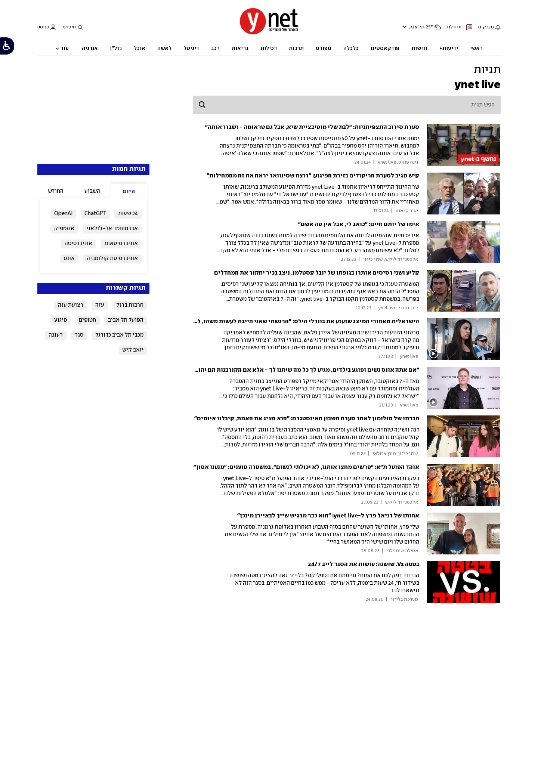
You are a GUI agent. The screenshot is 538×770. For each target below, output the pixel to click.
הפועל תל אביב (125, 320)
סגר (79, 335)
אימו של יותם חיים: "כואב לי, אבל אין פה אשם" (358, 224)
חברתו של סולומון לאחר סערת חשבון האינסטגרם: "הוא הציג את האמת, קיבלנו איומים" (306, 418)
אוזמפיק (64, 228)
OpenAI (63, 213)
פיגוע (60, 320)
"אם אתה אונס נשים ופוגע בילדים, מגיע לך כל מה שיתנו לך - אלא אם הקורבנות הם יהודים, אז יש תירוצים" (282, 370)
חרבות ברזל (129, 305)
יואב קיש (132, 350)
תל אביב (416, 27)
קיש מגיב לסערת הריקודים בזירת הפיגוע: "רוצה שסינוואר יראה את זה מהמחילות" (313, 176)
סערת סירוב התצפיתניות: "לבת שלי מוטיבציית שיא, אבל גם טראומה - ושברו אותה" (312, 127)
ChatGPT (95, 213)
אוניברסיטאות (121, 243)
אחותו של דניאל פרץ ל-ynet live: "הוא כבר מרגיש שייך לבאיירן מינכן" (328, 516)
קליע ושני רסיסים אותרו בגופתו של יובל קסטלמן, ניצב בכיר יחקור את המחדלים (316, 273)
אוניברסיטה (78, 243)
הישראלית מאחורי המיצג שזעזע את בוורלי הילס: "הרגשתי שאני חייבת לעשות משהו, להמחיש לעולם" (289, 321)
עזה (99, 305)
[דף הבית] (269, 34)
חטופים (87, 320)
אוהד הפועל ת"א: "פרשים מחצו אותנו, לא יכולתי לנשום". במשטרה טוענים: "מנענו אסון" (306, 467)
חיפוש (69, 27)
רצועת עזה (70, 305)
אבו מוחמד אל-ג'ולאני (112, 228)
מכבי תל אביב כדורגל (119, 335)
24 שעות (128, 213)
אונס (69, 258)
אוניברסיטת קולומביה (112, 258)
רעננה (56, 335)
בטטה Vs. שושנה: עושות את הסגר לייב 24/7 (363, 564)
